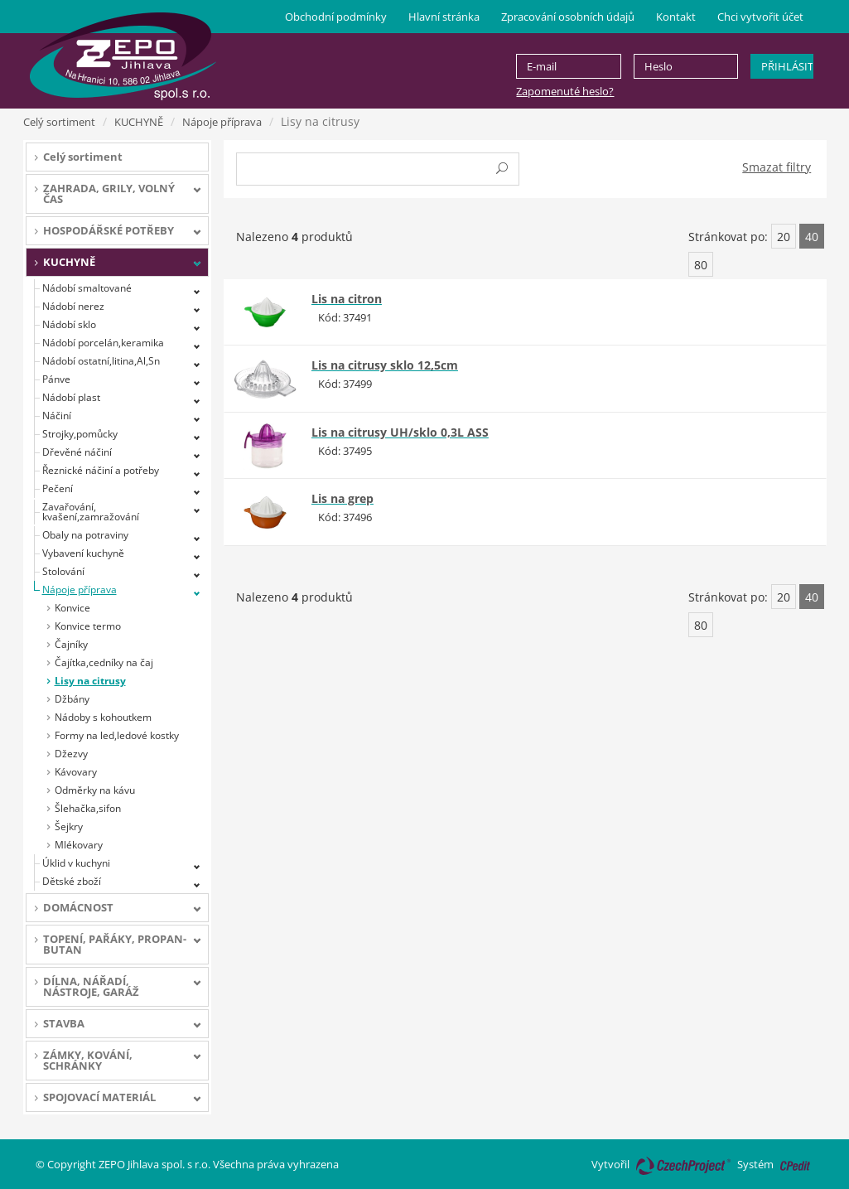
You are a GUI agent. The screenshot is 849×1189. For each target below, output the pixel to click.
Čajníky (71, 644)
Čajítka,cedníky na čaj (104, 662)
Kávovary (76, 772)
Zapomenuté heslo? (565, 91)
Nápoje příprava (222, 121)
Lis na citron (346, 299)
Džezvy (71, 754)
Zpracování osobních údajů (567, 16)
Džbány (72, 699)
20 (783, 236)
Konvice (72, 608)
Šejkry (69, 826)
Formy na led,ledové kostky (117, 735)
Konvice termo (88, 626)
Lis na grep (342, 498)
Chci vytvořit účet (760, 16)
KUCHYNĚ (138, 121)
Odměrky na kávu (95, 790)
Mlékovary (79, 845)
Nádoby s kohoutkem (103, 717)
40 (811, 236)
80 (700, 265)
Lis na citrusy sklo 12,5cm (384, 365)
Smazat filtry (776, 167)
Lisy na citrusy (90, 681)
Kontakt (676, 16)
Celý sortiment (59, 121)
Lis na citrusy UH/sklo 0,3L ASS (400, 432)
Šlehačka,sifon (88, 808)
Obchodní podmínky (336, 16)
